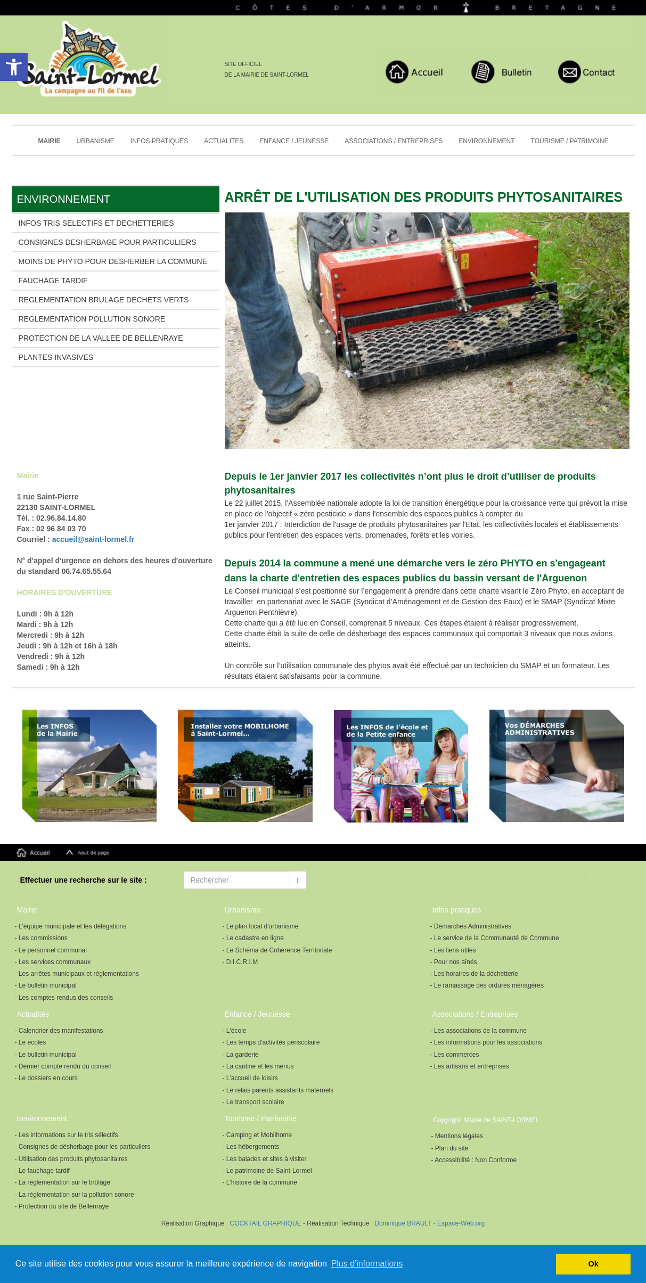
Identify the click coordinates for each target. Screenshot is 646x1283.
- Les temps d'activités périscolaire (271, 1042)
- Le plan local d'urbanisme (261, 926)
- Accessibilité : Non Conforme (474, 1160)
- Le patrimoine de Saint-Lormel (267, 1170)
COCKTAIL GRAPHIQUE (264, 1223)
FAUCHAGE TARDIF (53, 280)
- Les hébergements (251, 1146)
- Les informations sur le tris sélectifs (66, 1135)
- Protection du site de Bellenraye (62, 1206)
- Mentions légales (457, 1136)
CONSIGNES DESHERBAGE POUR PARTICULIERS (108, 242)
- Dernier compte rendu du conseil (63, 1066)
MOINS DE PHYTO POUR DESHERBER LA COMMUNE (113, 261)
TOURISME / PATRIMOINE (570, 141)
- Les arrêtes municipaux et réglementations (77, 973)
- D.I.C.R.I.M (240, 962)
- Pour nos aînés (453, 962)
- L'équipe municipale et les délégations (71, 926)
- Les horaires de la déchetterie (474, 973)
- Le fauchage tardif (42, 1170)
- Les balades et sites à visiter (265, 1159)
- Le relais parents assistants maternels (278, 1090)
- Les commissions (41, 938)
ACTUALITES (223, 141)
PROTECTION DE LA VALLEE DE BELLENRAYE (101, 338)
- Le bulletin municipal (46, 985)
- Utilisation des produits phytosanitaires (71, 1159)
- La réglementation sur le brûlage (62, 1182)
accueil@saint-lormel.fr (93, 539)
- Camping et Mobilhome (257, 1135)
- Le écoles (30, 1042)
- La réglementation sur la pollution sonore (74, 1194)
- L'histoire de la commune (260, 1182)
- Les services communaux (53, 962)
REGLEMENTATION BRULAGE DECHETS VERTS (104, 299)
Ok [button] (593, 1264)
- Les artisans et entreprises (469, 1066)
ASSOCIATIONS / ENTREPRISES (394, 141)
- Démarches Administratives (471, 926)
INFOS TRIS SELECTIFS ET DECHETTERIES (96, 223)
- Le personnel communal (51, 950)
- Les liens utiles (453, 950)
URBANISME (96, 141)
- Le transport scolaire (253, 1102)
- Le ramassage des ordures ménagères (487, 985)
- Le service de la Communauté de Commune (494, 938)
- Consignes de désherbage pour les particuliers (83, 1146)
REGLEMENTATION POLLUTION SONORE (92, 319)
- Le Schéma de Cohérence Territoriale (277, 950)
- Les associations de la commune (478, 1030)
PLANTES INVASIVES (56, 357)
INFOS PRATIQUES (159, 141)
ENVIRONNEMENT (486, 141)
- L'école (235, 1030)
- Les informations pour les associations (486, 1042)
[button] (14, 67)
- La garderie (241, 1054)
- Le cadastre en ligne (253, 938)
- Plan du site (450, 1148)
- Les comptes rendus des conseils (64, 997)
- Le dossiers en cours (46, 1078)
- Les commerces (454, 1054)
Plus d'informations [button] (367, 1263)
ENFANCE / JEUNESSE (294, 141)
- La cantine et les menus (258, 1066)
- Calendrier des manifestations (59, 1030)
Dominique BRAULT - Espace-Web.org (429, 1223)
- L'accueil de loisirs (250, 1078)
